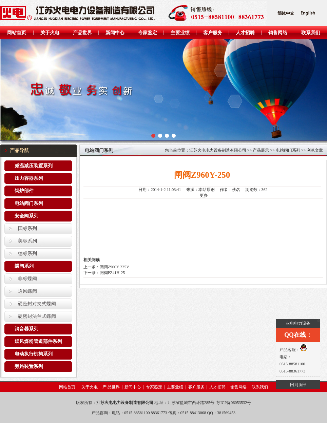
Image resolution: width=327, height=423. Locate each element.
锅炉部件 (24, 190)
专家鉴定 (154, 387)
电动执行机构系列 (34, 354)
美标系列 (27, 241)
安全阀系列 (26, 215)
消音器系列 (26, 328)
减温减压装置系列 (34, 165)
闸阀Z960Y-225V (114, 267)
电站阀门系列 (29, 203)
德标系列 (27, 253)
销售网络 (238, 387)
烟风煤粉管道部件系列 (38, 341)
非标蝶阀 (27, 278)
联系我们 (260, 387)
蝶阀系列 (24, 266)
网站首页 (67, 387)
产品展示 (261, 150)
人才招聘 (217, 387)
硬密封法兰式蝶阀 (37, 316)
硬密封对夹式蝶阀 (37, 303)
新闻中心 (132, 387)
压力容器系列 (29, 178)
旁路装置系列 (29, 366)
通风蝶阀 (27, 291)
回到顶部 (298, 384)
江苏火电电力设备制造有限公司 (217, 150)
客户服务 (196, 387)
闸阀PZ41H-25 (112, 272)
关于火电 (89, 387)
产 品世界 (111, 387)
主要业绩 (175, 387)
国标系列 (27, 228)
